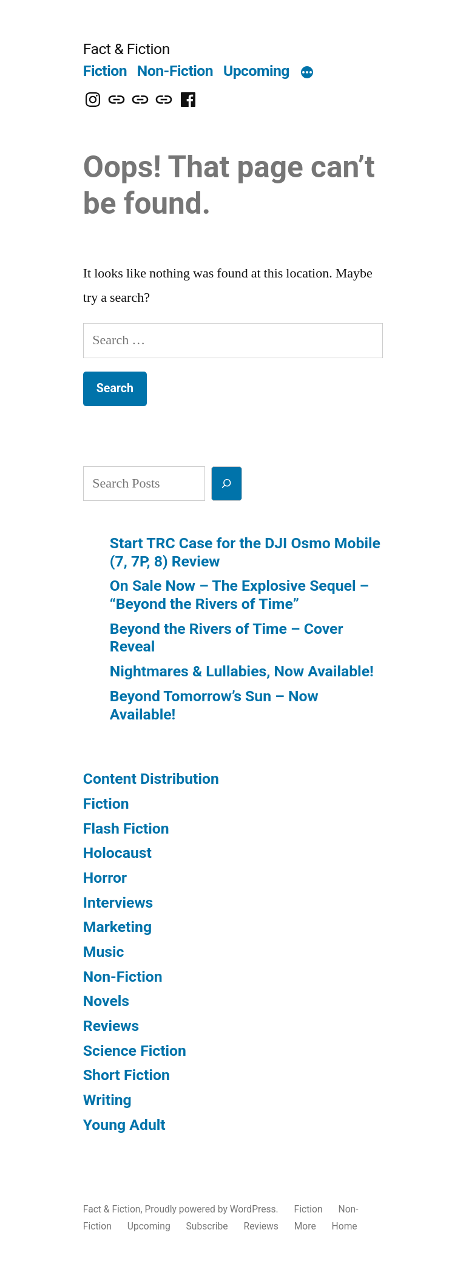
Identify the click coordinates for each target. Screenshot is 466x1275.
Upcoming (256, 71)
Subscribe (207, 1226)
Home (344, 1226)
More (305, 1226)
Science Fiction (134, 1050)
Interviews (118, 902)
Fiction (105, 71)
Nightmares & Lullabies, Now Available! (242, 671)
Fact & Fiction (126, 49)
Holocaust (117, 853)
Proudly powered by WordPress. (212, 1209)
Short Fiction (126, 1075)
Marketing (117, 927)
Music (103, 951)
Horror (105, 877)
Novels (106, 1001)
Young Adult (124, 1125)
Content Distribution (151, 778)
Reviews (111, 1026)
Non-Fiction (175, 71)
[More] (307, 73)
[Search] (226, 483)
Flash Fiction (126, 828)
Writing (107, 1100)
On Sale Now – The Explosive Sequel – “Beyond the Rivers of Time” (239, 595)
